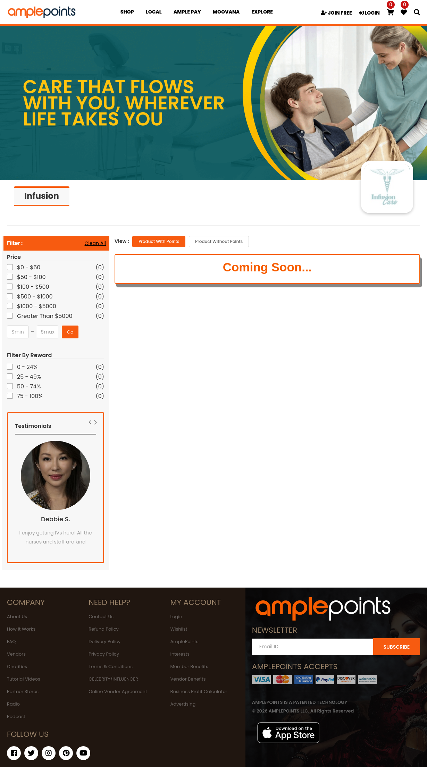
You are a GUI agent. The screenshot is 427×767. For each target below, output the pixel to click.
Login (176, 616)
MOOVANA (226, 11)
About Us (17, 616)
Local (154, 11)
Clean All (95, 243)
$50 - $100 (32, 277)
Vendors (16, 654)
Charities (17, 666)
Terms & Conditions (111, 666)
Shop (127, 11)
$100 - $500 (33, 287)
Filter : (15, 243)
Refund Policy (104, 629)
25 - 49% (29, 377)
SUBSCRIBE (396, 646)
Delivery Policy (104, 641)
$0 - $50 (29, 267)
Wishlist (178, 629)
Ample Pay (187, 11)
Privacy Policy (104, 654)
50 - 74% (29, 386)
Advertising (183, 704)
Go (70, 332)
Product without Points (219, 241)
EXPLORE (262, 11)
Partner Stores (23, 691)
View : (122, 241)
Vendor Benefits (188, 679)
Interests (180, 654)
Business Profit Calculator (198, 691)
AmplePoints (184, 641)
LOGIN (369, 12)
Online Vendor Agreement (118, 691)
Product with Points (159, 241)
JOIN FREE (336, 12)
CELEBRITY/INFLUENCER (113, 679)
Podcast (16, 716)
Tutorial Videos (23, 679)
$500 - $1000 (35, 297)
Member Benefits (189, 666)
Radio (13, 704)
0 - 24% (28, 367)
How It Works (21, 629)
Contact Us (101, 616)
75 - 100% (30, 396)
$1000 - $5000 (37, 306)
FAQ (11, 641)
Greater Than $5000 (45, 316)
